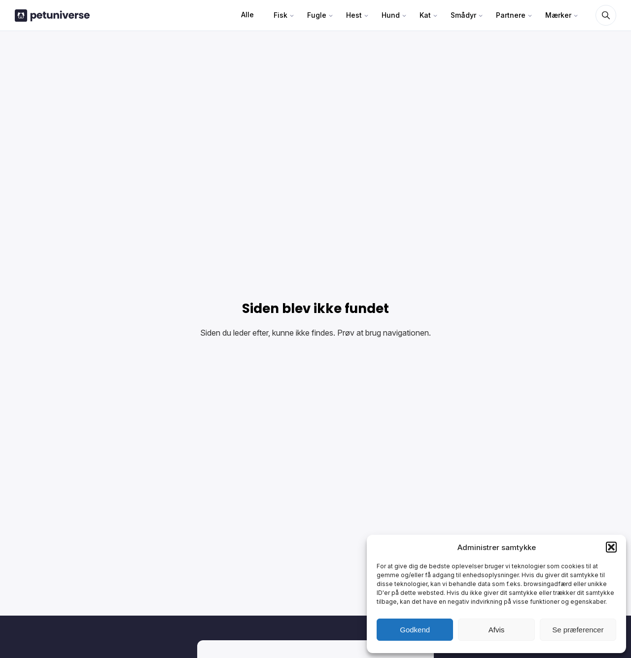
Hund (391, 15)
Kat (425, 15)
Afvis (497, 629)
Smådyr (463, 15)
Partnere (511, 15)
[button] (611, 547)
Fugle (316, 15)
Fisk (280, 15)
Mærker (558, 15)
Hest (354, 15)
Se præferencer (577, 629)
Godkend (415, 629)
